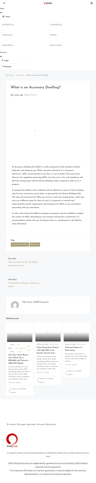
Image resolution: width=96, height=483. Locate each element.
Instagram (22, 424)
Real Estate (20, 75)
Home (11, 75)
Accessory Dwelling (20, 244)
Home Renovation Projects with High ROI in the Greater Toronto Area (48, 350)
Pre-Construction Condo (21, 348)
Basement (35, 244)
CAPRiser (20, 453)
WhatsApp (51, 424)
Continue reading (14, 382)
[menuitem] (15, 61)
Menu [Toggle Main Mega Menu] (6, 17)
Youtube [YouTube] (41, 424)
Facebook (11, 424)
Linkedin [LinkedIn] (32, 424)
